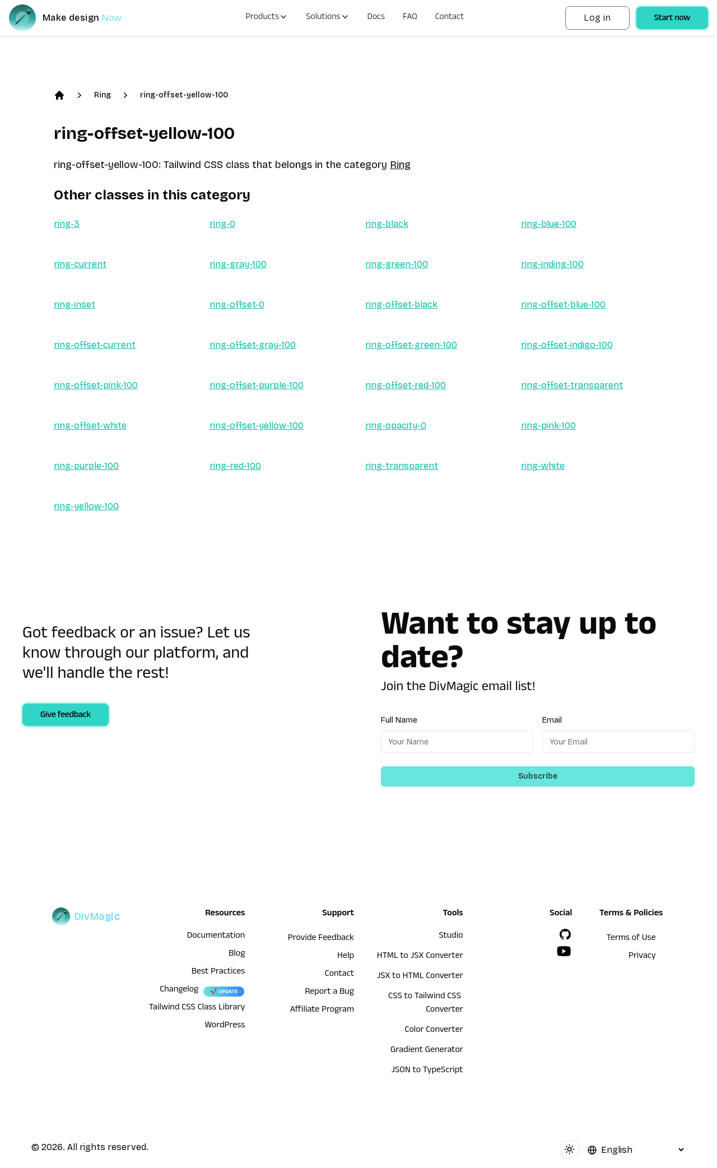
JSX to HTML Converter (420, 977)
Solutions (327, 18)
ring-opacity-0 (395, 425)
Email (552, 720)
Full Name (399, 720)
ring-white (543, 465)
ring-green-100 (396, 264)
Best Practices (218, 972)
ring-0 (222, 223)
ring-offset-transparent (572, 385)
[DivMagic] (76, 17)
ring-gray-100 (238, 264)
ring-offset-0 (236, 304)
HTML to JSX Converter (420, 957)
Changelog (179, 990)
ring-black (386, 223)
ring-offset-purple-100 (256, 385)
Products (266, 18)
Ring (102, 95)
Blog (237, 954)
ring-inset (74, 304)
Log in (597, 17)
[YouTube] (564, 951)
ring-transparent (401, 465)
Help (345, 957)
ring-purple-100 (86, 465)
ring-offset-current (95, 344)
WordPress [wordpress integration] (224, 1026)
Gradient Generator (426, 1051)
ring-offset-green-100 (411, 344)
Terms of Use (631, 939)
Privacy (642, 957)
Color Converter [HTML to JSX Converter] (433, 1030)
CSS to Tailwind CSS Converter (425, 1003)
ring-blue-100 (548, 223)
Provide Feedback (321, 939)
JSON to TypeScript (427, 1071)
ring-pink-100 (548, 425)
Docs (376, 18)
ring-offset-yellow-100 (184, 95)
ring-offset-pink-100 (96, 385)
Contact (449, 18)
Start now (672, 19)
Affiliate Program (322, 1010)
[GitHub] (565, 934)
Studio (451, 936)
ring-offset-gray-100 (252, 344)
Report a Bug (329, 992)
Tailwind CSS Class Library (197, 1008)
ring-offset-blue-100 (563, 304)
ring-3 (67, 223)
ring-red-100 (235, 465)
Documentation (216, 936)
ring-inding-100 (552, 264)
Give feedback (65, 716)
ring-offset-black (401, 304)
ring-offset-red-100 (405, 385)
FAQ (410, 18)
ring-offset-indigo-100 (567, 344)
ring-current (80, 264)
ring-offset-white (90, 425)
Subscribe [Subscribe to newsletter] (537, 776)
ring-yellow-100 (86, 506)
